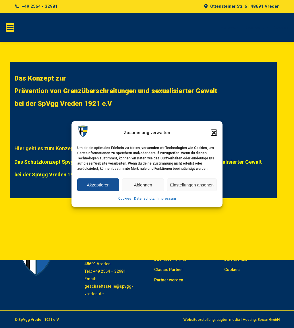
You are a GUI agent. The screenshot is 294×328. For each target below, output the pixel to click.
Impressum (167, 199)
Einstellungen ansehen (192, 184)
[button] (214, 133)
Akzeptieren (98, 184)
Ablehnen (143, 184)
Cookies (124, 199)
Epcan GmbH (269, 319)
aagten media (228, 319)
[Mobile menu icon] (10, 27)
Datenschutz (144, 199)
